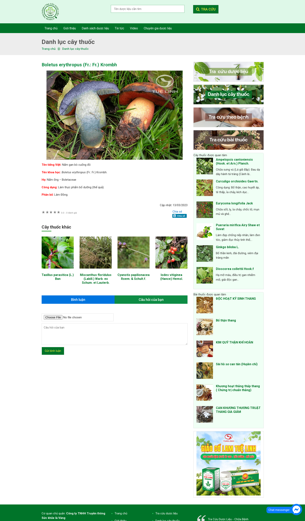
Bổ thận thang (226, 320)
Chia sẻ (177, 211)
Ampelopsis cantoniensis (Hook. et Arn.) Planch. (234, 161)
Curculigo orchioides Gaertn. (237, 181)
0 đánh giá (69, 212)
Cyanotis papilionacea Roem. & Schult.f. (133, 277)
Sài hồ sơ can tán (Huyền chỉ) (237, 364)
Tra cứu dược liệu (53, 11)
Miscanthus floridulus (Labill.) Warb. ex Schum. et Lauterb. (95, 279)
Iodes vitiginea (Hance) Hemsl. (171, 277)
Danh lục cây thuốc (75, 49)
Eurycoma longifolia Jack (234, 203)
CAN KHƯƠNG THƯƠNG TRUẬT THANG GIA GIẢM (238, 410)
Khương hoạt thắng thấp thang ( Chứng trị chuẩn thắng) (238, 388)
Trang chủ (121, 513)
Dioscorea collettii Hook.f (235, 269)
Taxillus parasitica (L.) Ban (58, 277)
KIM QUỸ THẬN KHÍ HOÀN (234, 342)
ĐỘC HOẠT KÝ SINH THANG (236, 298)
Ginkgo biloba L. (227, 247)
